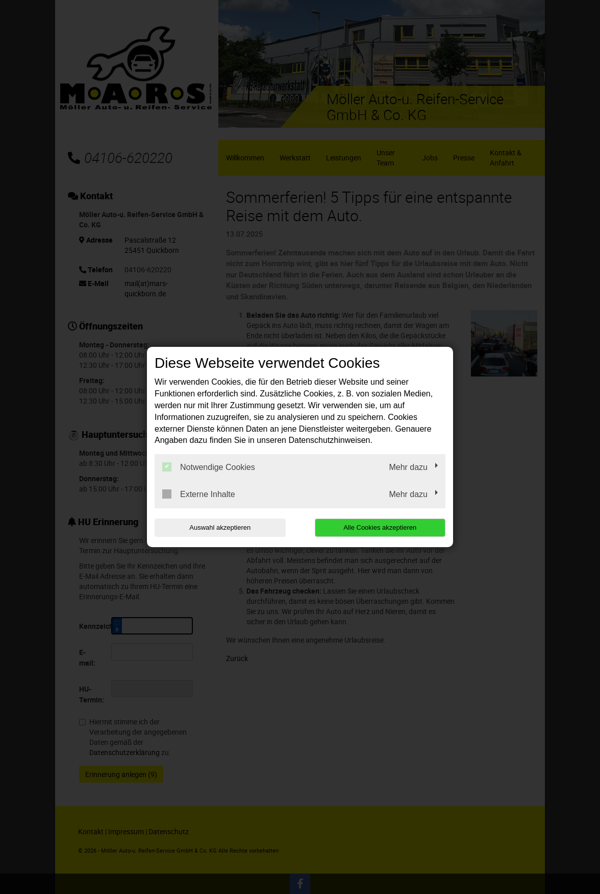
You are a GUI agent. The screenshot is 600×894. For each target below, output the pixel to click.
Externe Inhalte (198, 494)
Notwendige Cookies (208, 467)
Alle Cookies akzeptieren (379, 527)
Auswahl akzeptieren (220, 527)
